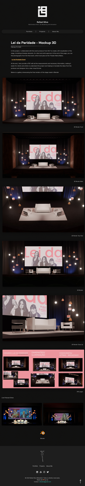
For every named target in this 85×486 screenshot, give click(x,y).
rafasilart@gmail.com (45, 481)
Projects (42, 31)
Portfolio (29, 31)
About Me (55, 31)
